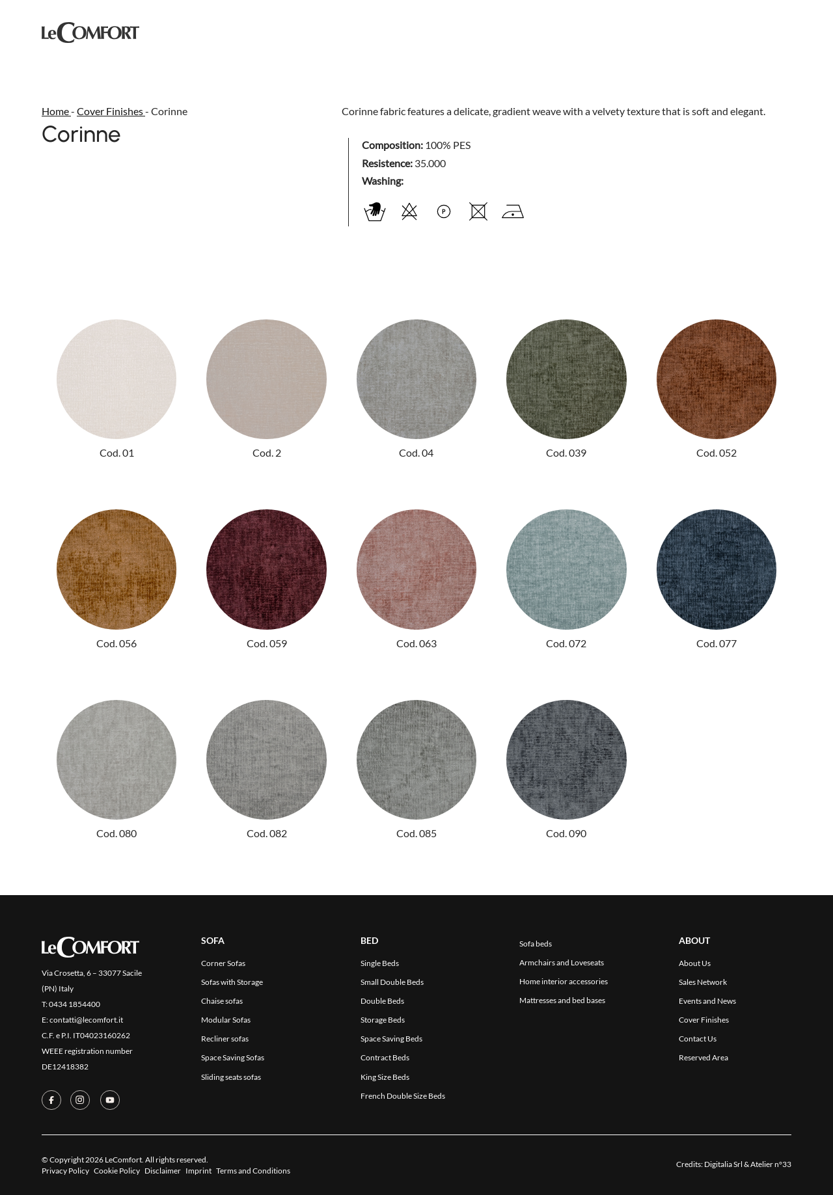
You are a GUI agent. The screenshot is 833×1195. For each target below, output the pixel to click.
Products (226, 31)
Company (471, 31)
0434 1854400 (74, 1004)
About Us (695, 963)
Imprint (198, 1170)
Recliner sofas (225, 1038)
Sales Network (703, 982)
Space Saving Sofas (232, 1057)
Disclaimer (162, 1170)
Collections (303, 30)
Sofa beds (535, 943)
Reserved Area (622, 31)
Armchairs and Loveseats (561, 962)
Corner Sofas (223, 963)
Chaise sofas (222, 1001)
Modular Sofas (226, 1020)
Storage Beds (383, 1020)
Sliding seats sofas (231, 1077)
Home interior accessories (563, 981)
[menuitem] (783, 31)
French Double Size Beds (403, 1096)
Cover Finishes (394, 31)
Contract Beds (385, 1057)
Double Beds (382, 1001)
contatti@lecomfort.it (86, 1020)
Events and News (707, 1001)
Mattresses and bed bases (562, 1000)
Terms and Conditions (253, 1170)
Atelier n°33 (770, 1164)
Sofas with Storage (232, 982)
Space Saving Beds (391, 1038)
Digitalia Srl (723, 1164)
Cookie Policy (117, 1170)
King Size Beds (385, 1077)
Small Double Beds (392, 982)
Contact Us (540, 31)
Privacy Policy (65, 1170)
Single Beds (380, 963)
